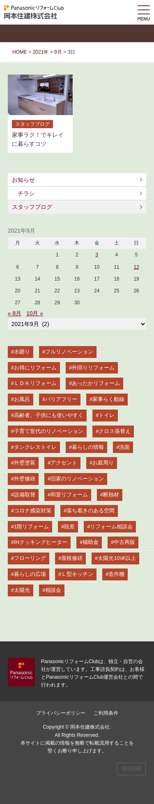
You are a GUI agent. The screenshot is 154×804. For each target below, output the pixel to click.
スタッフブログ (32, 207)
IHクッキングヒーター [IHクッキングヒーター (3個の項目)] (40, 542)
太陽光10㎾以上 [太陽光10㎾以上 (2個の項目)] (117, 558)
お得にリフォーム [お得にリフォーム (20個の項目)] (35, 368)
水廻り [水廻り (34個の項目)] (22, 352)
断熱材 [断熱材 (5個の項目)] (111, 494)
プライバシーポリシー (60, 713)
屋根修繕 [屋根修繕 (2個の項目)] (72, 558)
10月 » (34, 313)
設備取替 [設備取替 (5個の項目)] (24, 494)
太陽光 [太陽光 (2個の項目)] (22, 590)
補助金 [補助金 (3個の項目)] (91, 542)
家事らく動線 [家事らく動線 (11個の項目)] (108, 399)
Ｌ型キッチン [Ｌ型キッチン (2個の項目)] (77, 574)
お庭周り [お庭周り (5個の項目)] (103, 463)
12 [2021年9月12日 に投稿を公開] (136, 267)
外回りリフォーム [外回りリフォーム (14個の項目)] (93, 368)
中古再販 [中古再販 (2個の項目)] (124, 542)
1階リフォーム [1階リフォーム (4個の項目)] (31, 526)
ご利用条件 (106, 713)
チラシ (26, 193)
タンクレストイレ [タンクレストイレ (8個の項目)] (35, 447)
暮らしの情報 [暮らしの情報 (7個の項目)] (88, 447)
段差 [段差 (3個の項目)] (69, 526)
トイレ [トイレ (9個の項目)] (107, 415)
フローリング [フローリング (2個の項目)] (30, 558)
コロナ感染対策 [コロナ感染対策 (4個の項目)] (32, 510)
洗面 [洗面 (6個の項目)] (124, 447)
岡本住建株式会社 (90, 727)
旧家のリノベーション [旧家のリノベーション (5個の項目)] (77, 479)
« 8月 (14, 313)
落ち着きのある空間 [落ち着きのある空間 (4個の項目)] (91, 510)
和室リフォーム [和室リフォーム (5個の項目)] (69, 494)
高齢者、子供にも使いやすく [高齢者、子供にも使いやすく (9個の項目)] (48, 415)
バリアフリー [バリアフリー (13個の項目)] (61, 399)
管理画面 (131, 769)
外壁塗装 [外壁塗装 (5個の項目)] (24, 463)
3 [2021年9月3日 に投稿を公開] (96, 255)
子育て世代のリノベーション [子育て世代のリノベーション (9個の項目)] (48, 431)
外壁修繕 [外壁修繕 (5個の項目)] (24, 479)
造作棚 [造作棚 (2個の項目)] (116, 574)
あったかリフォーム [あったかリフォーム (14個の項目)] (96, 383)
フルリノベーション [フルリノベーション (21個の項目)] (69, 352)
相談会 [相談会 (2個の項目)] (53, 590)
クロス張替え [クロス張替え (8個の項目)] (115, 431)
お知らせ (23, 180)
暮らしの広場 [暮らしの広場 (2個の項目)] (30, 574)
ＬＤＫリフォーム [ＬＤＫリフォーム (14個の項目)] (35, 383)
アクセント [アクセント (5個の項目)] (64, 463)
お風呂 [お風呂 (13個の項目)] (22, 399)
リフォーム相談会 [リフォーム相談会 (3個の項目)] (111, 526)
